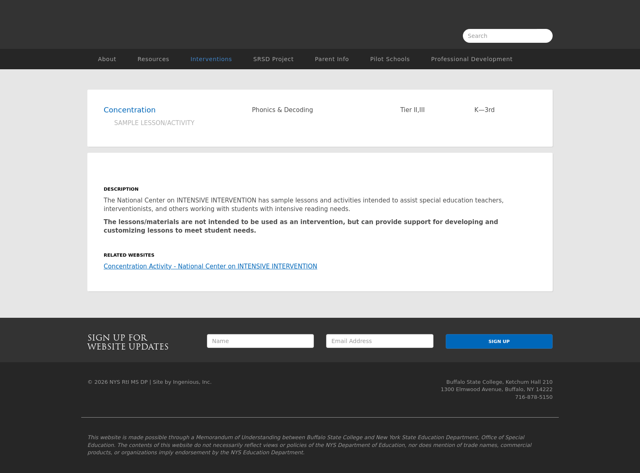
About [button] (107, 59)
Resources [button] (153, 59)
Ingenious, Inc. (192, 382)
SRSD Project (273, 59)
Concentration (130, 110)
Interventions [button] (211, 59)
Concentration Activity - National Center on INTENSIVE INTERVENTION (210, 266)
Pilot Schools (390, 59)
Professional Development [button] (472, 59)
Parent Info (332, 59)
